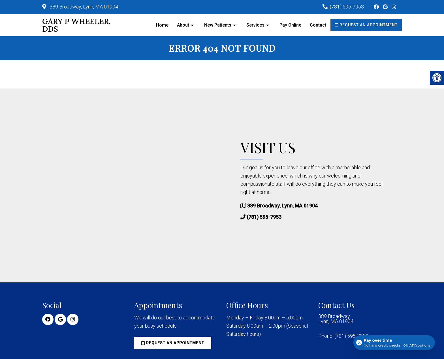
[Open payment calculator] (394, 342)
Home (162, 25)
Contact (318, 25)
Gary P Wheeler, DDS (76, 25)
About (183, 25)
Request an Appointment (366, 25)
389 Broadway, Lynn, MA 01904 (83, 7)
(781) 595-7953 (347, 7)
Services (255, 25)
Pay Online (290, 25)
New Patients (217, 25)
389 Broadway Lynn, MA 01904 (335, 319)
